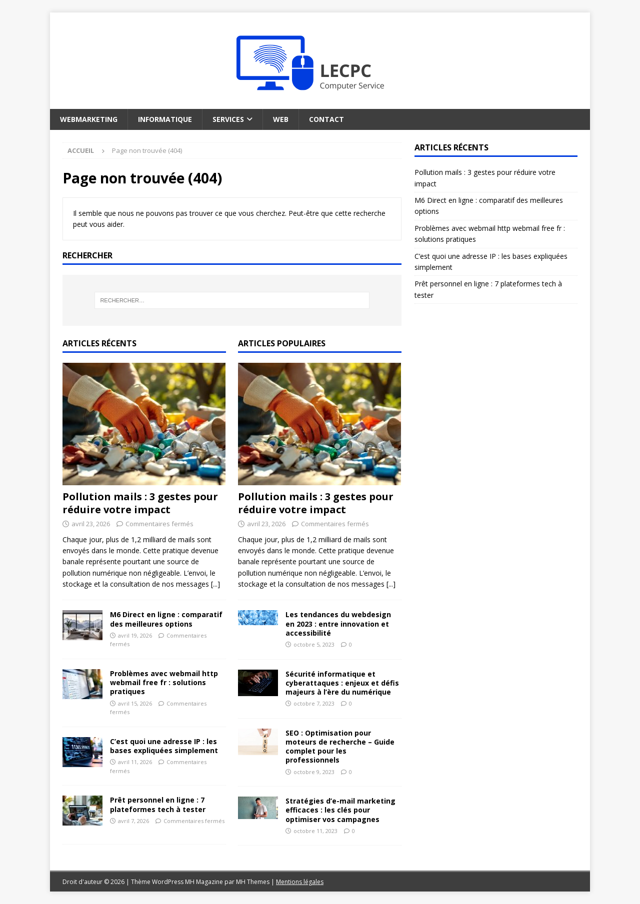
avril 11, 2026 (135, 762)
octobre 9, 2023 (314, 772)
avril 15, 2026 (135, 703)
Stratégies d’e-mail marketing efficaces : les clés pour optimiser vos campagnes (341, 810)
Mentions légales (300, 882)
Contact (326, 119)
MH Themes (253, 882)
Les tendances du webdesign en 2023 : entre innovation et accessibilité (338, 623)
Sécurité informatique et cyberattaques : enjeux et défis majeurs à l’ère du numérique (342, 683)
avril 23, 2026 (91, 523)
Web (280, 119)
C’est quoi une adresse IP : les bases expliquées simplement (164, 746)
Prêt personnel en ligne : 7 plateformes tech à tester (158, 804)
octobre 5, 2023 (314, 644)
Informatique (165, 119)
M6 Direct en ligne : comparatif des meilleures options (166, 619)
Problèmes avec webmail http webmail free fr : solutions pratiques (164, 682)
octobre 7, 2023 (314, 703)
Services (228, 119)
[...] (215, 584)
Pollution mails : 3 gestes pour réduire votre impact (140, 503)
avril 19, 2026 (135, 635)
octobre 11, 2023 (316, 831)
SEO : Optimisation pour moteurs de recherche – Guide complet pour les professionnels (340, 746)
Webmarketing (89, 119)
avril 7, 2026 (133, 821)
